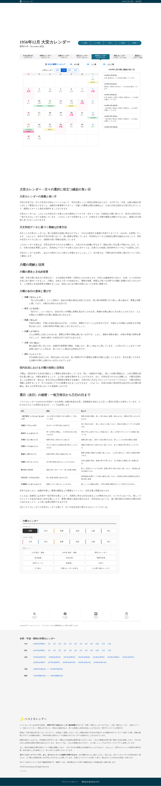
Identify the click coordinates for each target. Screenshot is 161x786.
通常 (57, 70)
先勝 (61, 531)
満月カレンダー (119, 56)
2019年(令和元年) (39, 657)
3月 (59, 644)
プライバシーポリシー (70, 782)
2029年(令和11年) (84, 662)
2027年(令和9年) (39, 650)
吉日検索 (37, 558)
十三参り (37, 568)
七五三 (101, 563)
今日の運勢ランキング (55, 64)
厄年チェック (38, 563)
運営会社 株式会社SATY (91, 782)
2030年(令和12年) (100, 662)
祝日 (75, 70)
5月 (70, 644)
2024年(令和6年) (113, 657)
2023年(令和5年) (99, 657)
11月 (103, 644)
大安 (30, 542)
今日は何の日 (28, 56)
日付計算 (69, 558)
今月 (109, 43)
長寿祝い (69, 563)
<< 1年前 (84, 43)
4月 (65, 644)
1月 (49, 644)
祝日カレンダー (82, 56)
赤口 (109, 531)
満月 (69, 70)
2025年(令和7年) (128, 657)
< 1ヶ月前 (97, 43)
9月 (91, 644)
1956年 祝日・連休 (69, 552)
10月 (97, 644)
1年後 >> (135, 43)
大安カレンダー (100, 56)
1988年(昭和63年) (56, 676)
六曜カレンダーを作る (69, 568)
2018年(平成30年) (56, 669)
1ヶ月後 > (122, 43)
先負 (77, 531)
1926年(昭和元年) (39, 676)
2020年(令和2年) (55, 657)
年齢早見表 (100, 558)
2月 (54, 644)
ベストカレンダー (27, 1)
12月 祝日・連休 (37, 552)
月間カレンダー (64, 56)
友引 (46, 531)
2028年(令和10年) (69, 662)
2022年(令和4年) (84, 657)
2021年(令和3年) (69, 657)
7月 (81, 644)
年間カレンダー (45, 56)
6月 (75, 644)
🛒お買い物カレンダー (101, 568)
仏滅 (93, 531)
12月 (109, 644)
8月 (86, 644)
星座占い (138, 56)
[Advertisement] (80, 19)
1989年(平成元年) (39, 669)
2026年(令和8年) (39, 644)
